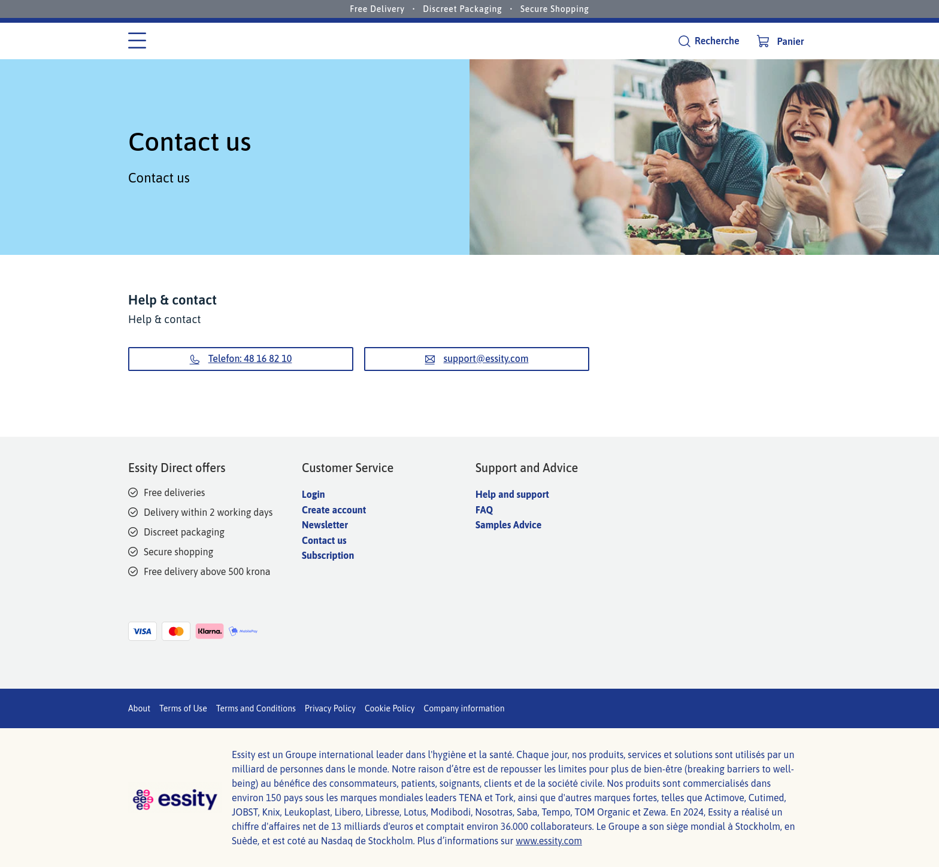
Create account (334, 509)
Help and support (512, 494)
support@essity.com (477, 358)
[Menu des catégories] (137, 41)
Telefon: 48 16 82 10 (241, 358)
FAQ (484, 509)
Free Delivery (377, 9)
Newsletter (325, 524)
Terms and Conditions (256, 708)
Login (313, 494)
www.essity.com (549, 840)
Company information (463, 708)
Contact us (324, 540)
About (139, 708)
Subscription (328, 555)
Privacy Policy (330, 708)
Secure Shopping (554, 9)
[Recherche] (708, 41)
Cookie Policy (390, 708)
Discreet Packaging (462, 9)
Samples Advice (508, 524)
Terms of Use (183, 708)
